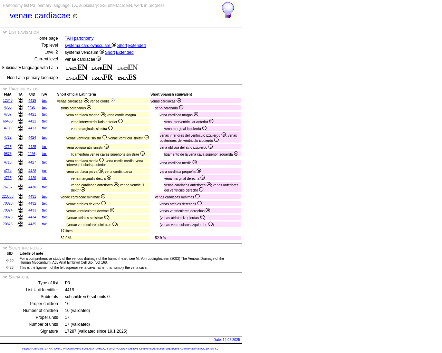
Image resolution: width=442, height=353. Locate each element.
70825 (7, 217)
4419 (32, 100)
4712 (7, 137)
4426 (31, 154)
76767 (7, 187)
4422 (32, 121)
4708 (7, 128)
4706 (7, 107)
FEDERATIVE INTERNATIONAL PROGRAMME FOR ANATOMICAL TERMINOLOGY (74, 348)
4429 (32, 178)
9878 (7, 154)
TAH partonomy (79, 38)
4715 (7, 147)
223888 (7, 196)
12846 (7, 100)
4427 (32, 162)
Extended (137, 45)
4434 (32, 217)
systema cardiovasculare (90, 45)
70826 (7, 224)
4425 (32, 147)
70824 (7, 210)
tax (44, 100)
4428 (32, 171)
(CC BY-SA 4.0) (209, 348)
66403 (7, 121)
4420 (31, 107)
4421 (32, 114)
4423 (32, 128)
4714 (7, 171)
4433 (32, 210)
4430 (32, 187)
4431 (32, 196)
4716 (7, 178)
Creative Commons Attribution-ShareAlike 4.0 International (163, 348)
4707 (7, 114)
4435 (32, 224)
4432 (32, 203)
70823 (7, 203)
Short (122, 45)
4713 (7, 162)
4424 (32, 137)
